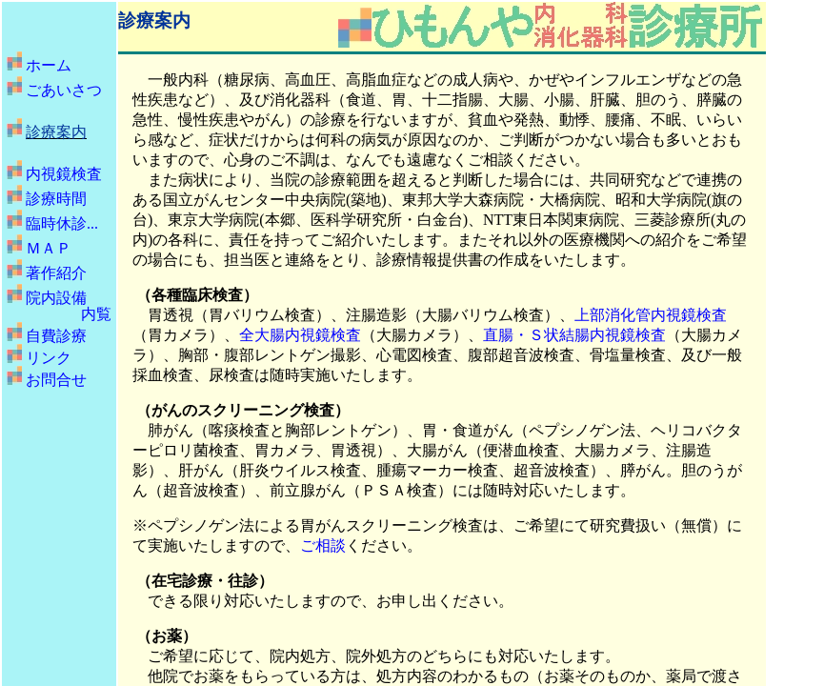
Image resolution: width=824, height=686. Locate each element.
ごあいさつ (64, 90)
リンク (48, 358)
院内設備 (56, 298)
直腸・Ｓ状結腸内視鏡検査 (574, 335)
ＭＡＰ (48, 248)
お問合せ (56, 380)
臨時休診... (62, 223)
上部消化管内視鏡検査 (650, 315)
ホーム (48, 65)
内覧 (96, 314)
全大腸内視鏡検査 (300, 335)
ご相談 (323, 545)
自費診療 (56, 336)
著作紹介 (56, 273)
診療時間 (56, 199)
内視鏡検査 (64, 174)
